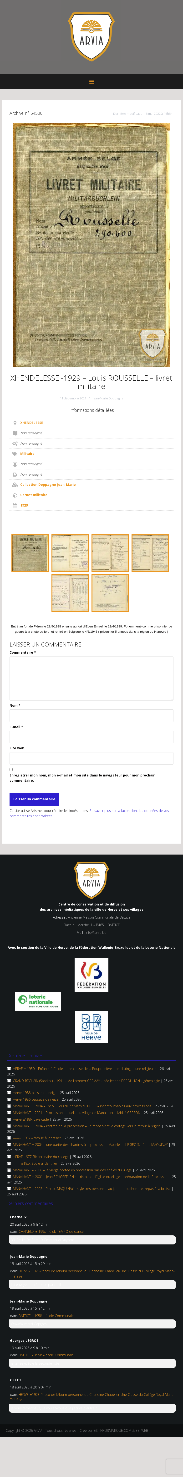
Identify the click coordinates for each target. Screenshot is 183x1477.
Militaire (27, 453)
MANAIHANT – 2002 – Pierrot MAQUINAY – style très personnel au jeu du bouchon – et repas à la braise (92, 1188)
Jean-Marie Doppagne (108, 398)
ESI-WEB (142, 1430)
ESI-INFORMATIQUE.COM (112, 1430)
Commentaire (23, 652)
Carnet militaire (33, 494)
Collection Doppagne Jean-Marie (48, 484)
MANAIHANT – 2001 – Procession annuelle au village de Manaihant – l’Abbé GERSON (76, 1112)
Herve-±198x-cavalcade (31, 1119)
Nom (15, 705)
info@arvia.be (96, 932)
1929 (24, 505)
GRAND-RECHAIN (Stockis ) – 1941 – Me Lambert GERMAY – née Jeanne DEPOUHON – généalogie (86, 1081)
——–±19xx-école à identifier (35, 1163)
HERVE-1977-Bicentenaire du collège (41, 1156)
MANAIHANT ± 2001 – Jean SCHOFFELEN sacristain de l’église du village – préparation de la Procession (90, 1176)
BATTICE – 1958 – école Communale (46, 1315)
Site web (17, 748)
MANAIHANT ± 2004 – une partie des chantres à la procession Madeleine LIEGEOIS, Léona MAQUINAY (90, 1144)
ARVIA (38, 1430)
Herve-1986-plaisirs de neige (34, 1092)
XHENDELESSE (31, 422)
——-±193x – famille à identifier (37, 1138)
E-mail (16, 727)
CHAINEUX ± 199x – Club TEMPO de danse (51, 1231)
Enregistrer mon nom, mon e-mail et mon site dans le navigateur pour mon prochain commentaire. (82, 778)
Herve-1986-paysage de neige (35, 1099)
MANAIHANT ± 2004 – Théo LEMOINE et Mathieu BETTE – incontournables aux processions (82, 1106)
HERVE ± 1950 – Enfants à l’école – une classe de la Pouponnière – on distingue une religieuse (84, 1068)
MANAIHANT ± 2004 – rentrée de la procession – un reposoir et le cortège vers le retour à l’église (87, 1126)
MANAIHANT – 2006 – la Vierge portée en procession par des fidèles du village (72, 1170)
